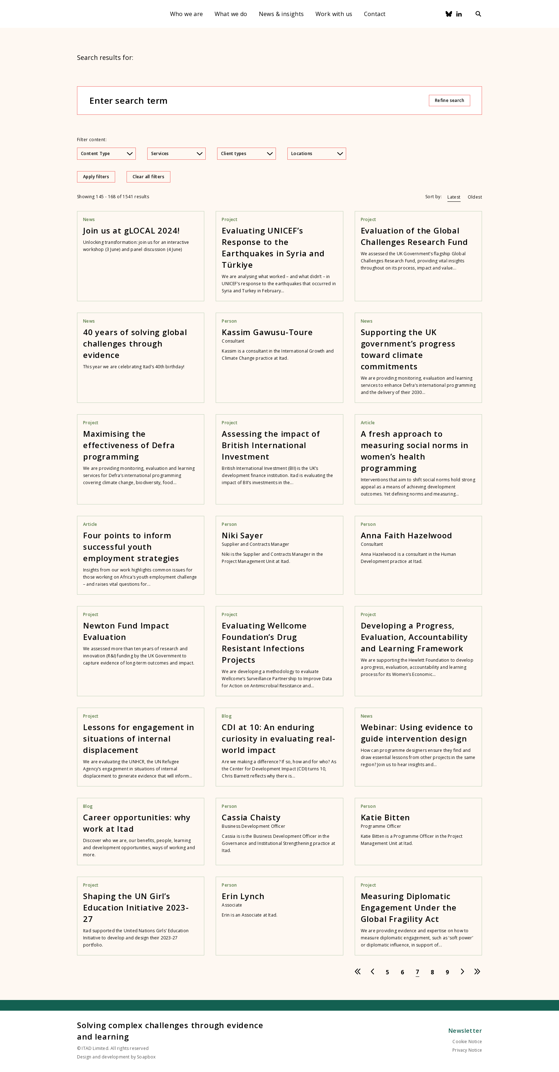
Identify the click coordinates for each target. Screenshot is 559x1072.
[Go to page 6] (402, 972)
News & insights (281, 14)
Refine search (449, 100)
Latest (453, 197)
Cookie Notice (467, 1041)
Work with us (334, 14)
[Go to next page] (462, 972)
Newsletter (465, 1031)
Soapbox (146, 1057)
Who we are (186, 14)
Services (177, 153)
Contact (375, 14)
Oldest (475, 197)
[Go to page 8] (432, 972)
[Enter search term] (259, 100)
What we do (231, 14)
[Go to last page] (477, 972)
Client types (247, 153)
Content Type (107, 153)
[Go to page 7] (417, 972)
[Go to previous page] (372, 972)
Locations (317, 153)
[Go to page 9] (447, 972)
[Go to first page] (357, 972)
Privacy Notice (467, 1050)
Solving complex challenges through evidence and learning (170, 1031)
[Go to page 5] (387, 972)
